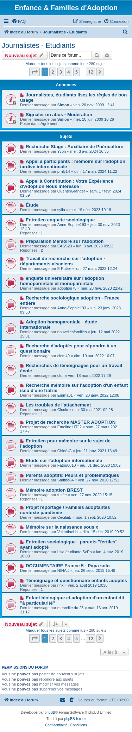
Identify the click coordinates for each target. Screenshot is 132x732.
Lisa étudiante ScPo (74, 552)
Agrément (48, 123)
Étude (32, 205)
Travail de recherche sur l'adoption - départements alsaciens (62, 261)
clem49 (63, 356)
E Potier (64, 268)
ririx (60, 585)
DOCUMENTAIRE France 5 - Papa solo (68, 565)
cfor (60, 375)
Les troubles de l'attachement (58, 405)
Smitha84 (65, 480)
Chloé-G (64, 451)
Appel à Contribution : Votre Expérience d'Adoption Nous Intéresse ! (66, 183)
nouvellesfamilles (72, 332)
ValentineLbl (67, 532)
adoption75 (66, 288)
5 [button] (76, 72)
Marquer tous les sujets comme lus (55, 64)
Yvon (61, 151)
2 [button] (52, 72)
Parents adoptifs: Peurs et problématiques (72, 475)
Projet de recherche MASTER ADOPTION (70, 422)
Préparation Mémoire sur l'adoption (65, 241)
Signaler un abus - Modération (59, 114)
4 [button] (68, 72)
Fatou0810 (66, 465)
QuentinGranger (71, 191)
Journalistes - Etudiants (38, 45)
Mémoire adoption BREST (54, 490)
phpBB (50, 712)
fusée (62, 495)
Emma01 (65, 395)
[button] (34, 72)
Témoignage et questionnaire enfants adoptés (76, 580)
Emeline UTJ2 (69, 427)
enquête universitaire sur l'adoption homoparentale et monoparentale (62, 281)
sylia (61, 210)
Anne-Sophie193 (71, 224)
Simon (63, 105)
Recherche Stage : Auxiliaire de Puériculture (74, 146)
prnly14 (63, 171)
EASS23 (64, 246)
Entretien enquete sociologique (60, 219)
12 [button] (90, 72)
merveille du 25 (70, 608)
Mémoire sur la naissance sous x (62, 527)
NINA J (63, 570)
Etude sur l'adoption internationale (64, 460)
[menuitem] (19, 21)
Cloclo (62, 410)
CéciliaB (64, 517)
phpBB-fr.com (75, 719)
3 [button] (60, 72)
